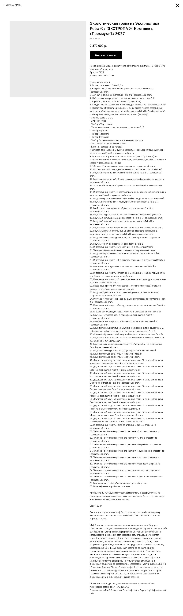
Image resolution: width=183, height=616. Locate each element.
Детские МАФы (13, 5)
